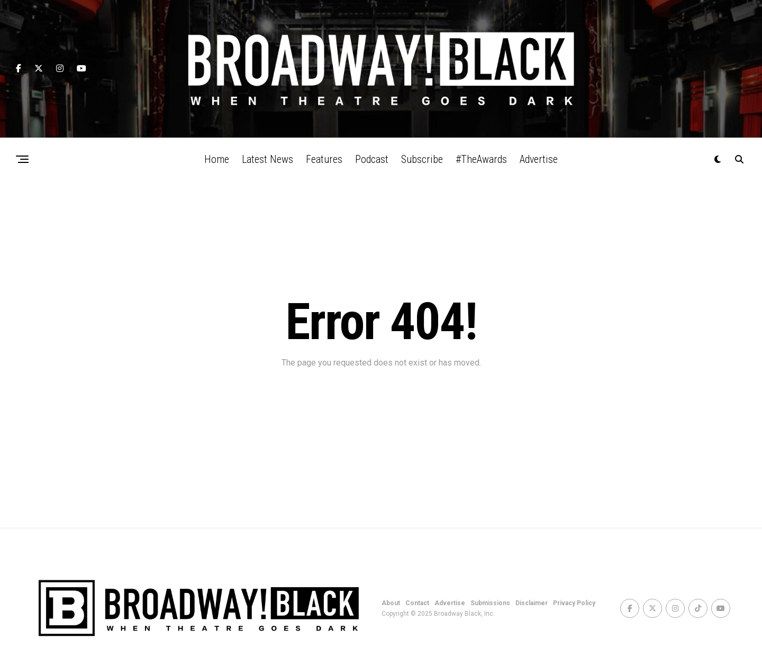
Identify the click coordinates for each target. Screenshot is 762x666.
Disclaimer (531, 603)
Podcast (371, 159)
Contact (417, 603)
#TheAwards (481, 159)
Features (324, 159)
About (391, 603)
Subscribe (422, 159)
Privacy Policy (574, 603)
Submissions (490, 603)
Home (216, 159)
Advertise (539, 159)
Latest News (267, 159)
